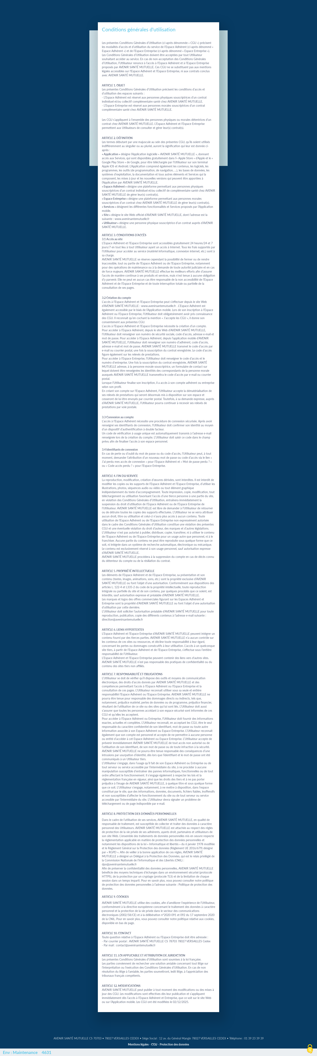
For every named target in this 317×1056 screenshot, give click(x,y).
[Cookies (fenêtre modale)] (310, 1049)
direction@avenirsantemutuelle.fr (122, 619)
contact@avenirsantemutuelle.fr (135, 945)
